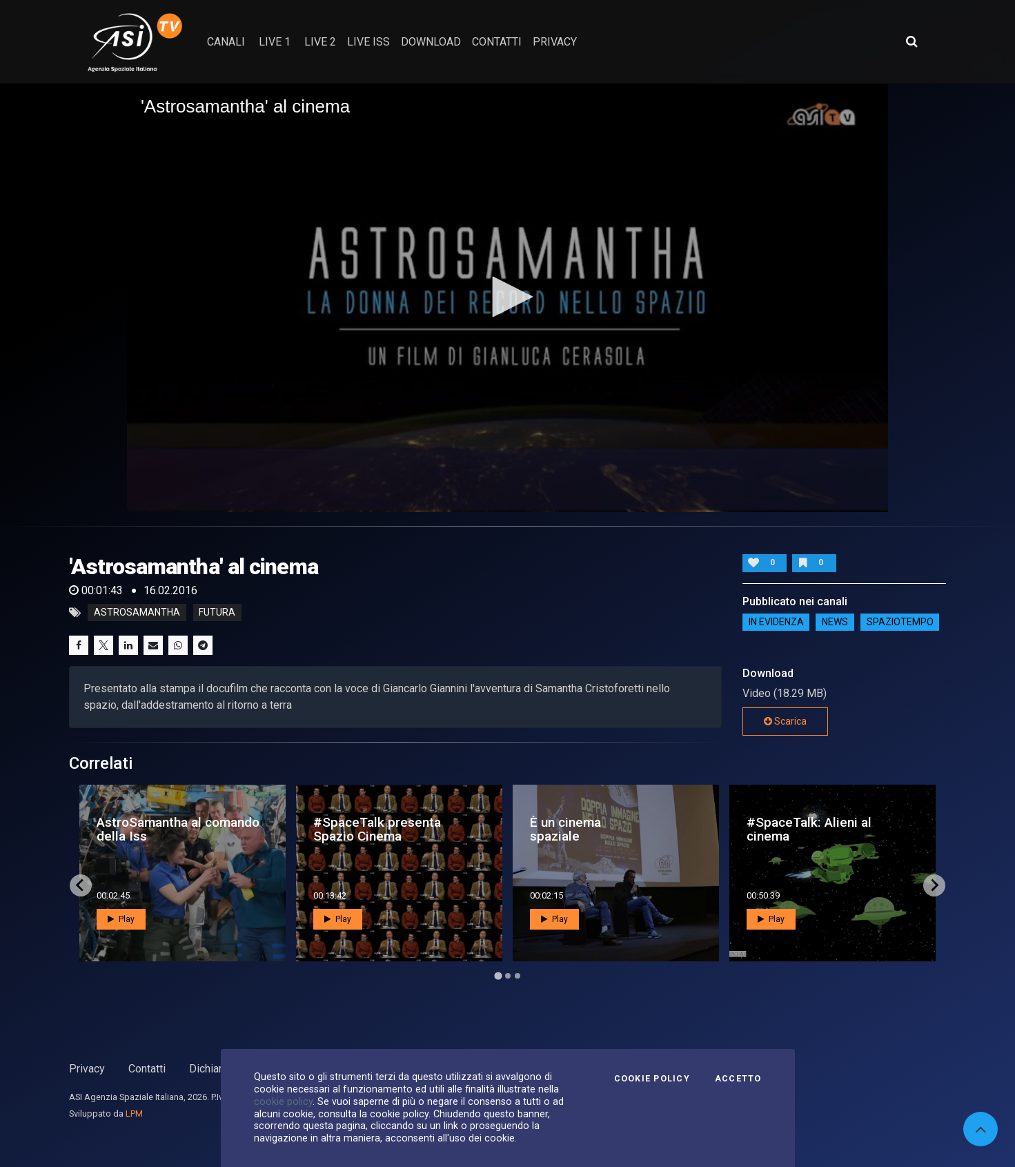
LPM (134, 1113)
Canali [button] (226, 41)
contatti (497, 41)
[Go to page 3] (517, 976)
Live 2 (320, 41)
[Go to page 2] (508, 976)
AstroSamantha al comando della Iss (178, 828)
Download (431, 41)
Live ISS (368, 41)
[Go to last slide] (81, 885)
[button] (507, 296)
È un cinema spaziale (565, 828)
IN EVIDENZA (776, 621)
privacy (555, 41)
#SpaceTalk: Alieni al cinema (809, 828)
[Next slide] (934, 885)
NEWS (835, 621)
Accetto (738, 1079)
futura (217, 612)
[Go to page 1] (498, 975)
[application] (507, 298)
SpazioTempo (900, 621)
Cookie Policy (652, 1079)
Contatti (147, 1068)
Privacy (87, 1068)
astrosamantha (137, 612)
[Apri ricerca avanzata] (911, 41)
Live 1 (274, 41)
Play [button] (121, 919)
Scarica (785, 721)
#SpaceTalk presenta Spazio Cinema (377, 828)
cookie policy (283, 1101)
